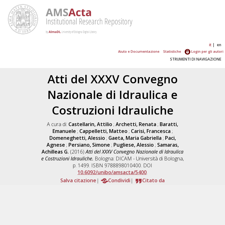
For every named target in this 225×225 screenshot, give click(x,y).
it (210, 44)
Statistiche (172, 51)
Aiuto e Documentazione (138, 51)
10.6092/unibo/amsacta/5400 (112, 172)
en (219, 44)
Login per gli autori (204, 51)
